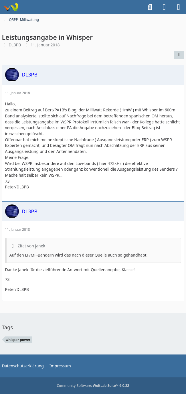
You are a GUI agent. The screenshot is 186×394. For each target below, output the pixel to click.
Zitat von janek (31, 246)
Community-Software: (93, 385)
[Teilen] (179, 55)
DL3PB (15, 45)
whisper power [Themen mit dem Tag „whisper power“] (18, 339)
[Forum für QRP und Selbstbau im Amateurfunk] (11, 7)
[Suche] (150, 7)
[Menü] (178, 7)
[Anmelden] (164, 7)
